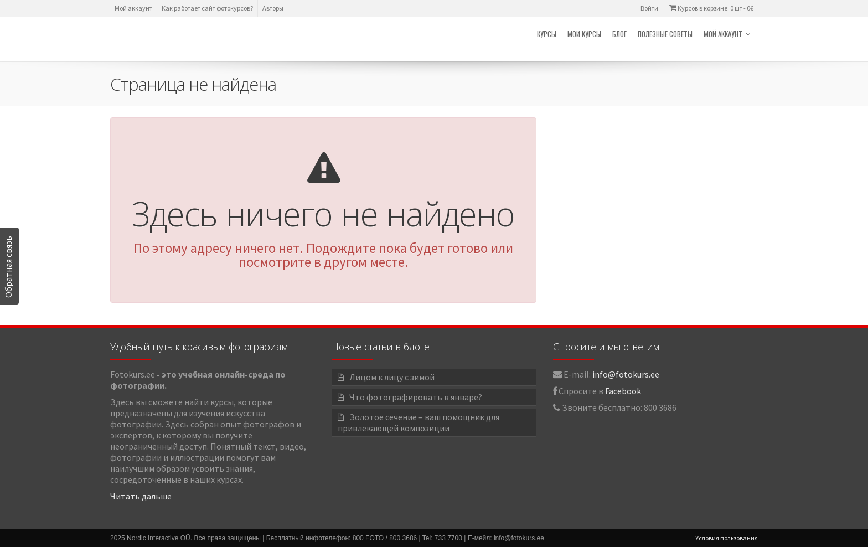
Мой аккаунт (133, 8)
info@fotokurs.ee (625, 374)
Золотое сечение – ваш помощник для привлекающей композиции (418, 422)
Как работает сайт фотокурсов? (207, 8)
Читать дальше (141, 496)
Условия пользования (726, 538)
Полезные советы (665, 33)
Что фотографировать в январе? (415, 396)
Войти (649, 8)
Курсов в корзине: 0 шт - (710, 8)
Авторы (272, 8)
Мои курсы (584, 33)
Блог (619, 33)
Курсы (546, 33)
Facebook (623, 390)
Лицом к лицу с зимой (392, 377)
